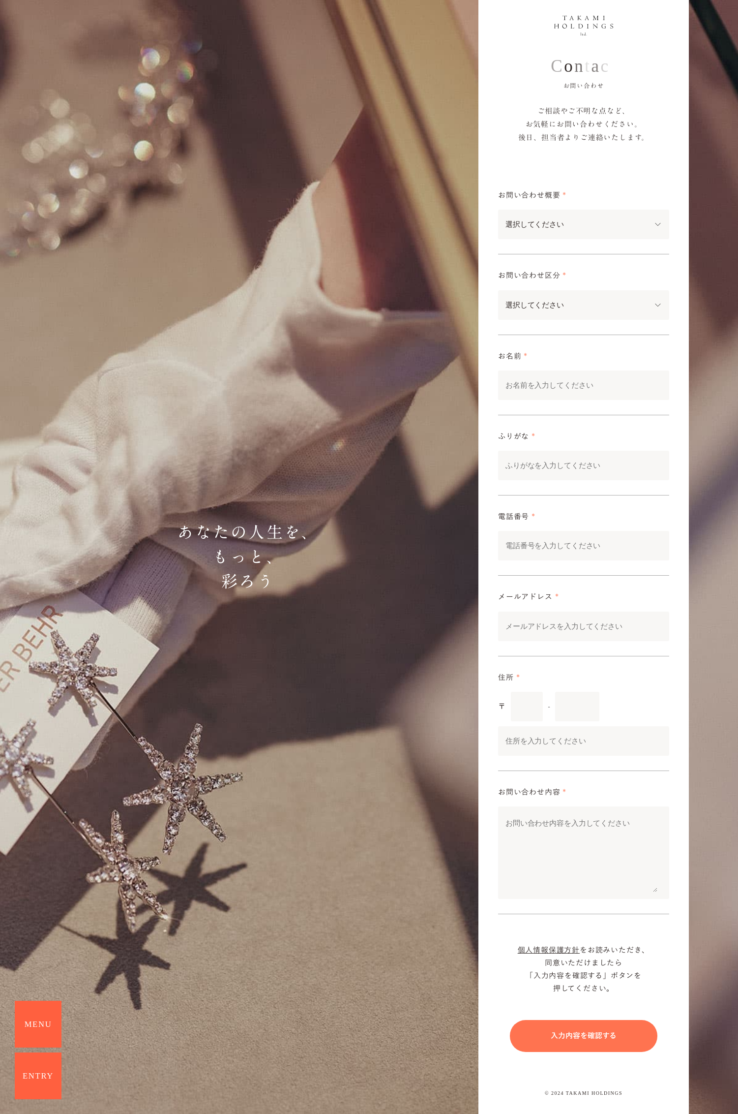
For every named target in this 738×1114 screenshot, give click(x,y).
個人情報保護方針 (549, 950)
